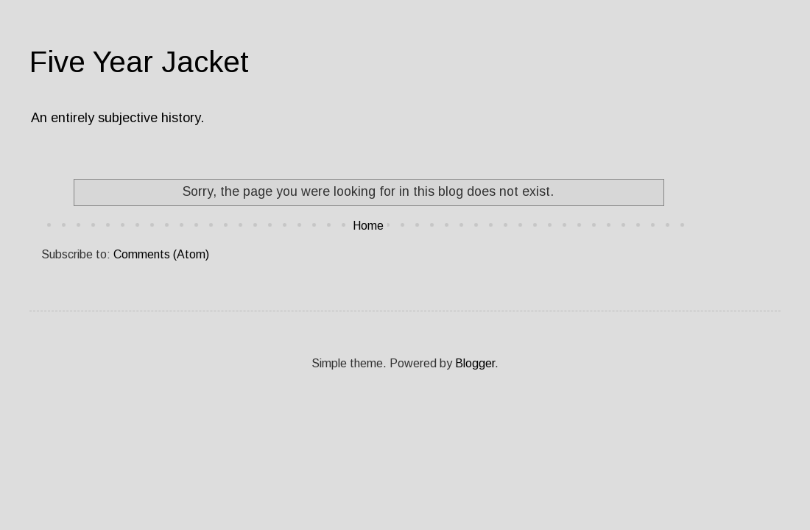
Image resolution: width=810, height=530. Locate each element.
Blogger (475, 363)
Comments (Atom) (161, 254)
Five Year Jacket (139, 62)
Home (368, 225)
